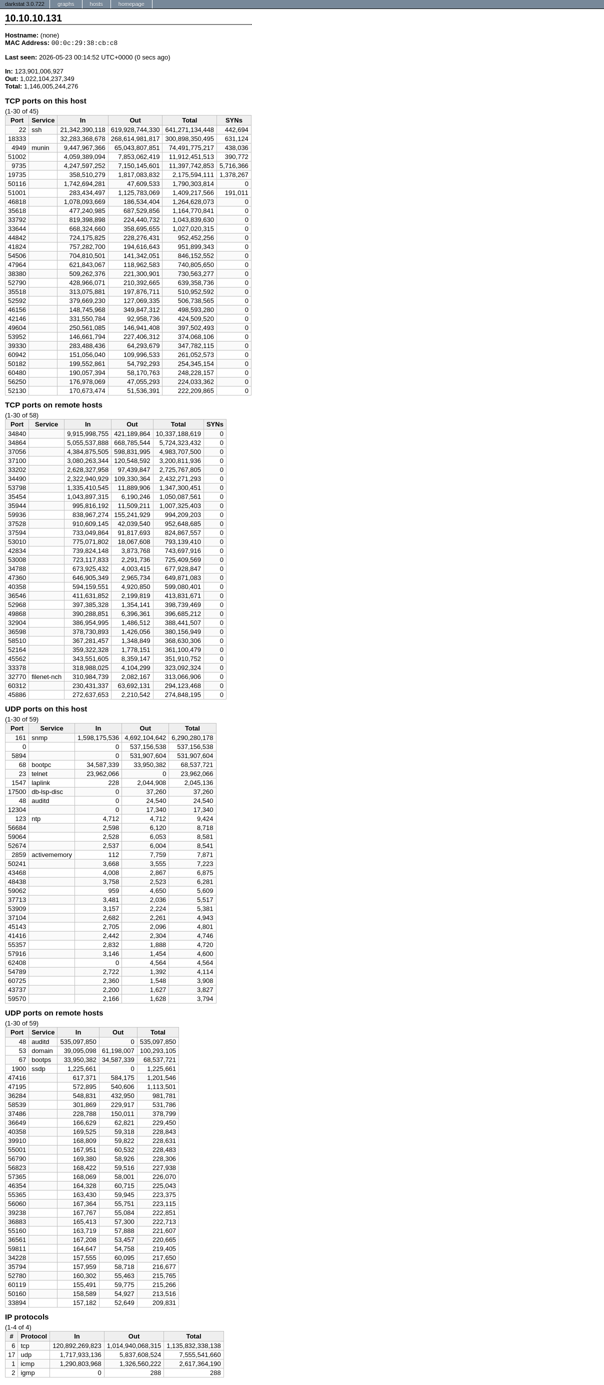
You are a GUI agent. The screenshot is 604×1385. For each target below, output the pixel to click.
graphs (66, 4)
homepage (131, 4)
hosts (96, 4)
